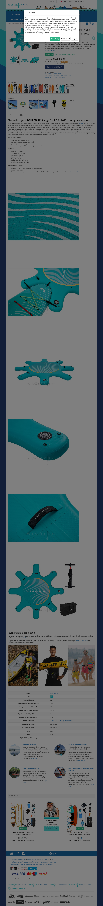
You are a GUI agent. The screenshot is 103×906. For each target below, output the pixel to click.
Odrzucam (65, 39)
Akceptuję (55, 39)
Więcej (74, 39)
